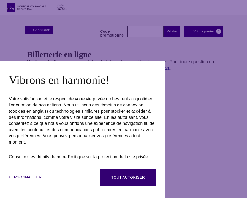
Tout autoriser (128, 177)
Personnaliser (25, 177)
